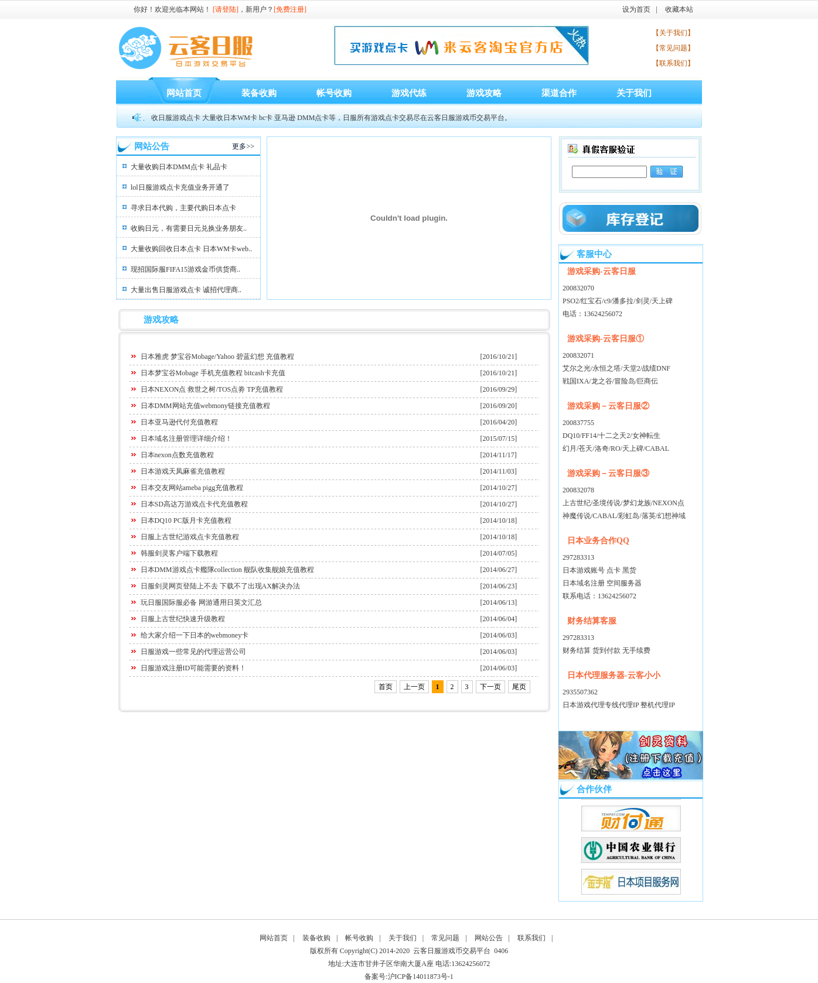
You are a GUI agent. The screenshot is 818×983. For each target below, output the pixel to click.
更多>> (243, 146)
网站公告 (489, 938)
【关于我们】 (673, 33)
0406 (501, 951)
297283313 (578, 557)
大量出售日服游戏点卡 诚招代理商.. (186, 290)
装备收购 (259, 93)
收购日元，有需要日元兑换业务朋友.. (189, 228)
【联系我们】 (673, 63)
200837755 (578, 423)
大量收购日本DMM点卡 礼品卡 (179, 167)
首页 (386, 687)
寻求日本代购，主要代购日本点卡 (183, 208)
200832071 (578, 355)
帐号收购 (334, 93)
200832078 (578, 490)
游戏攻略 (484, 93)
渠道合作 (559, 93)
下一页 (490, 687)
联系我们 (531, 938)
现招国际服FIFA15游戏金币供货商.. (185, 269)
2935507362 (580, 692)
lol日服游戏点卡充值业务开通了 (180, 187)
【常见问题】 (673, 48)
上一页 (414, 687)
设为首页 (636, 9)
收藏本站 (679, 9)
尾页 (519, 687)
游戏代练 (409, 93)
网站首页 (184, 93)
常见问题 (445, 938)
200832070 (578, 288)
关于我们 (634, 93)
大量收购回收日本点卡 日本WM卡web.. (191, 249)
